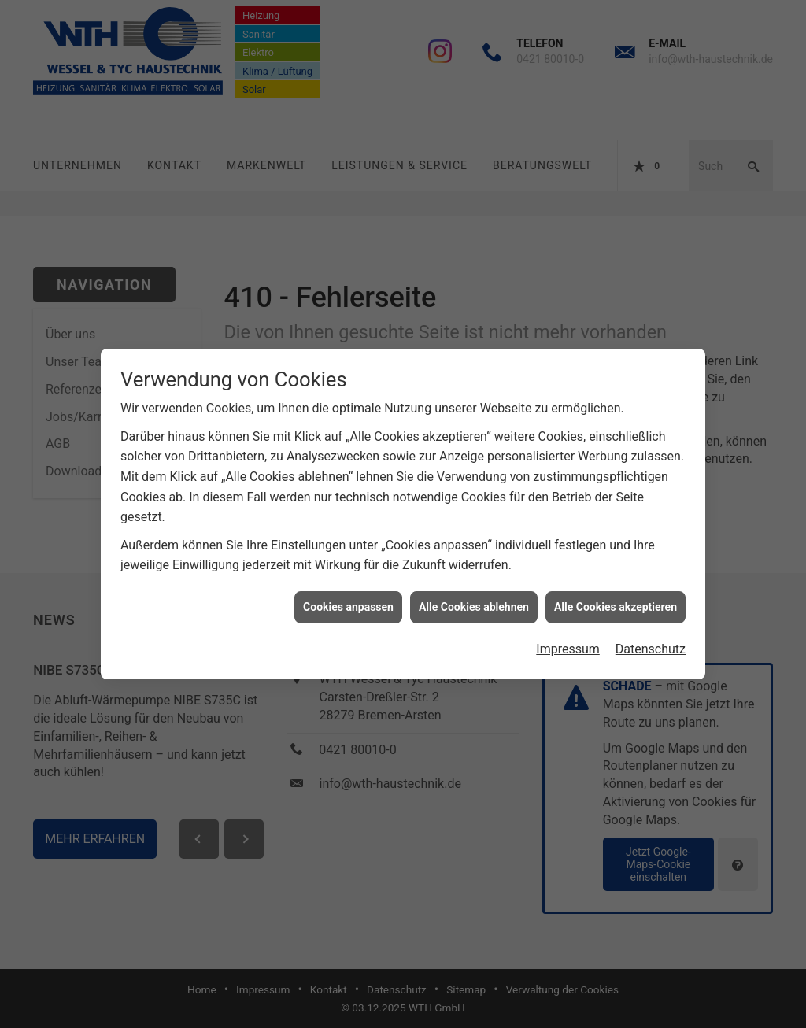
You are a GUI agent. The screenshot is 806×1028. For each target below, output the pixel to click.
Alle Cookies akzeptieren (615, 600)
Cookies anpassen (348, 600)
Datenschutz (651, 643)
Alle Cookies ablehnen (474, 600)
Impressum (568, 643)
